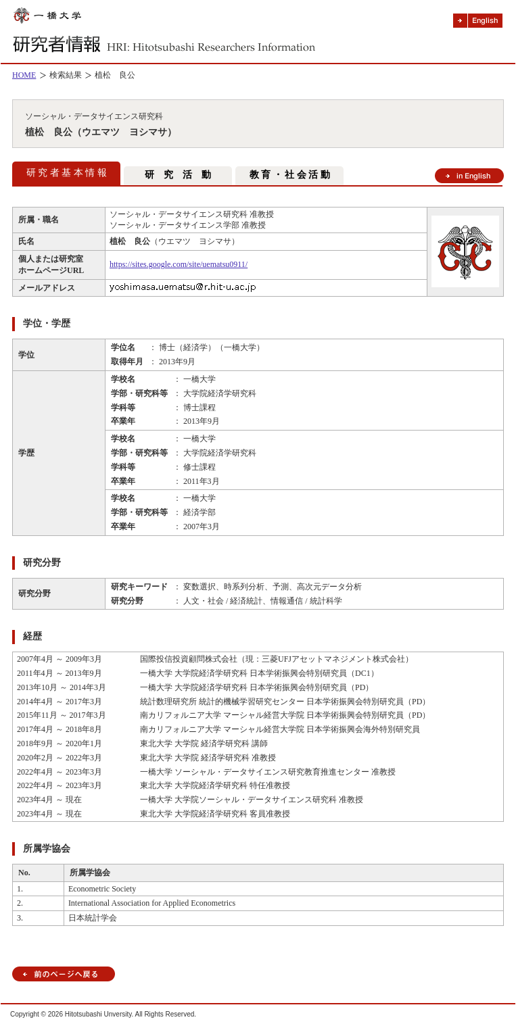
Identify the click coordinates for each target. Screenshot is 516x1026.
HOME (24, 75)
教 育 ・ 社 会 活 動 (290, 175)
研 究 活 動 (178, 175)
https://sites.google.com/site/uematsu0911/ (179, 264)
